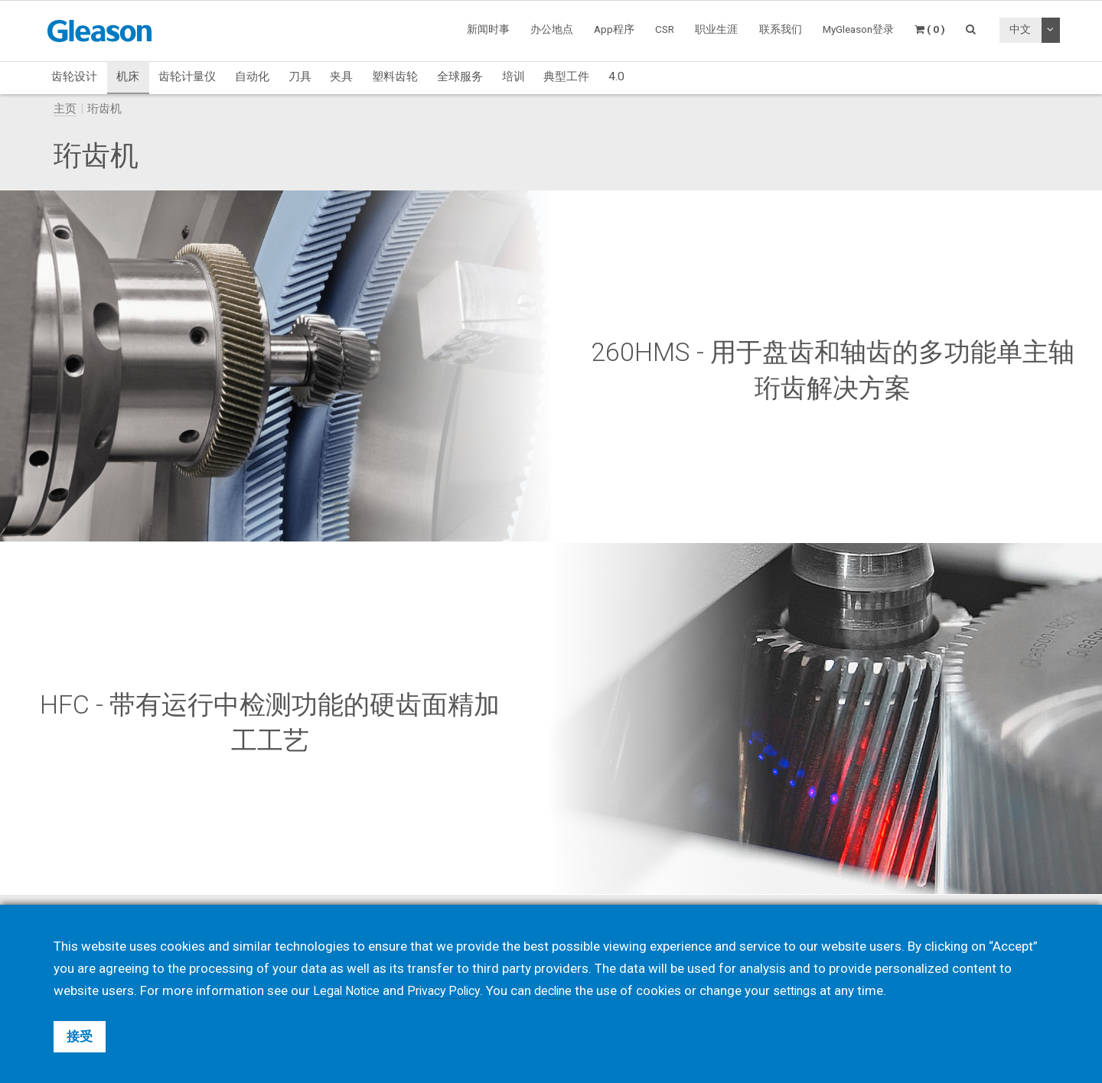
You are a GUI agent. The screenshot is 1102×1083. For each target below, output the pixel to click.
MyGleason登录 (858, 29)
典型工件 (566, 76)
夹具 (341, 76)
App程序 (614, 29)
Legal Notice (349, 990)
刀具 (300, 76)
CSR (664, 29)
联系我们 (780, 29)
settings (811, 990)
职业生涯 (716, 29)
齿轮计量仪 (187, 76)
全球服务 (460, 76)
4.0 (616, 76)
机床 (127, 76)
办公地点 (551, 29)
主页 (65, 108)
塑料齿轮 (395, 76)
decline (565, 990)
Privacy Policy (451, 990)
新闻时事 (488, 29)
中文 (1020, 29)
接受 (80, 1036)
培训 (513, 76)
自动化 (252, 76)
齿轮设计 (74, 76)
